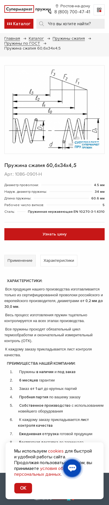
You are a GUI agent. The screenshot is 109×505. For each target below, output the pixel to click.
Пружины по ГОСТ (22, 43)
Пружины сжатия (69, 38)
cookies (56, 451)
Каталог (36, 38)
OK (23, 488)
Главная (12, 38)
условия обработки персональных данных (47, 471)
